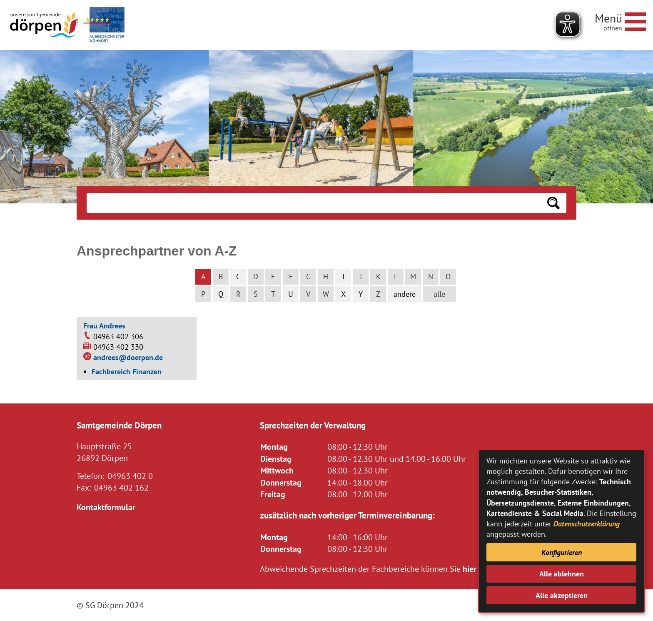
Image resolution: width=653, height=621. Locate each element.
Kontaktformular (106, 507)
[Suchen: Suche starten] (553, 203)
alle (439, 294)
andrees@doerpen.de (128, 357)
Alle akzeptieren (562, 595)
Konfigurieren (561, 552)
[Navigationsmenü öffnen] (620, 20)
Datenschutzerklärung (586, 523)
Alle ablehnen (561, 573)
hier (469, 568)
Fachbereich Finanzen (127, 371)
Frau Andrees (104, 326)
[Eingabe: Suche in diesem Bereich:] (314, 203)
